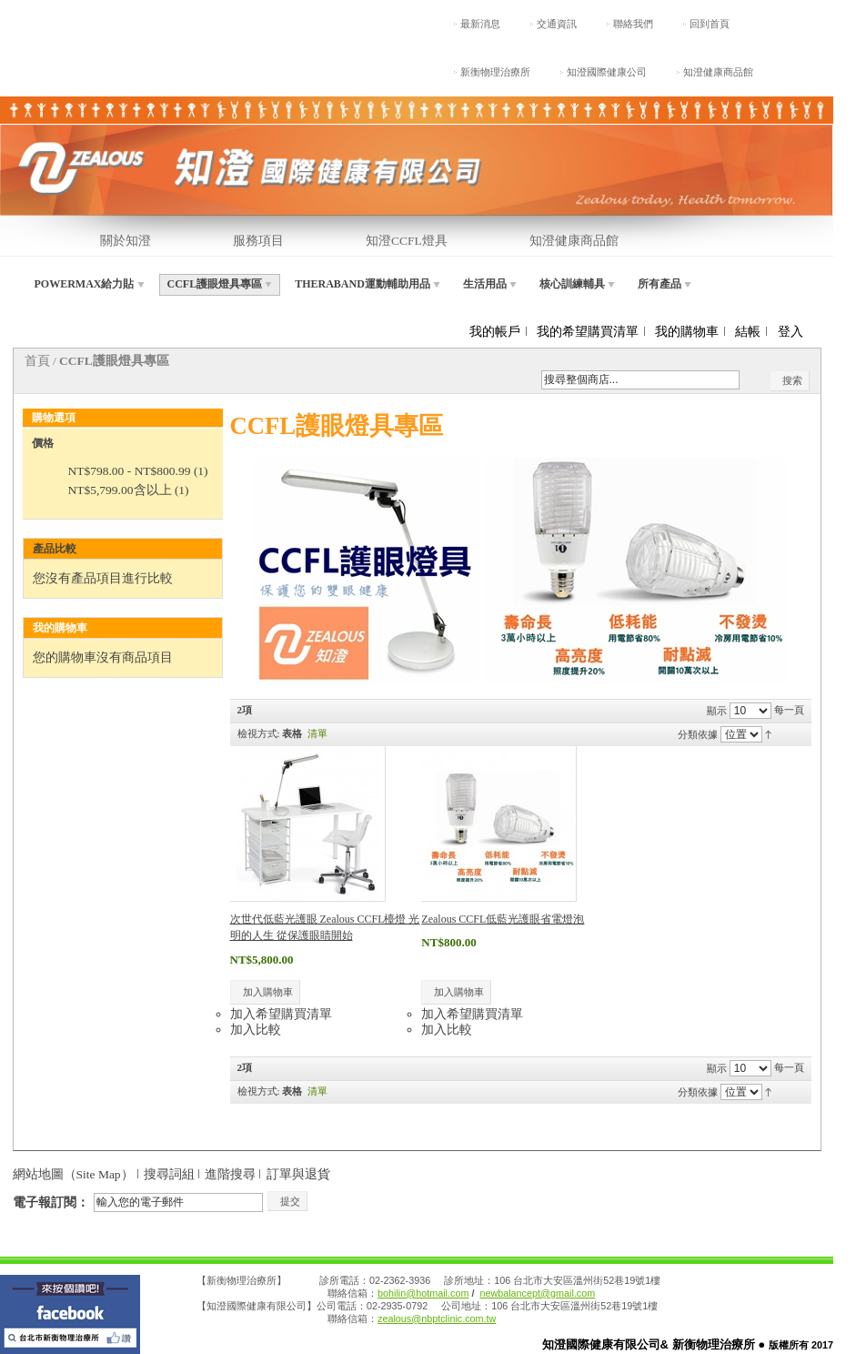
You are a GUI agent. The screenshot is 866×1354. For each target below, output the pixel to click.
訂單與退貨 (298, 1174)
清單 (317, 733)
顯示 (717, 709)
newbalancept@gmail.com (537, 1293)
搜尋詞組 (169, 1174)
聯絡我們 (633, 24)
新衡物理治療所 (495, 72)
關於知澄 (125, 241)
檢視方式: (258, 733)
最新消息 (480, 24)
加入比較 (255, 1029)
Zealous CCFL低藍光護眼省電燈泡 (502, 919)
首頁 (37, 361)
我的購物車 (687, 331)
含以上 (120, 490)
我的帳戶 (494, 331)
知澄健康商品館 (718, 72)
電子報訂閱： (51, 1202)
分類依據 (698, 733)
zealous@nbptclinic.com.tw (437, 1318)
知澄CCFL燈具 (407, 241)
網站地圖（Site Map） (73, 1174)
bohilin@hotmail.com (423, 1293)
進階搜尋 (230, 1174)
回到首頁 (710, 24)
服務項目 (258, 241)
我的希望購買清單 (588, 331)
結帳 (747, 331)
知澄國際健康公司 (607, 72)
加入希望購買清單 (281, 1014)
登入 (790, 331)
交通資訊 (557, 24)
